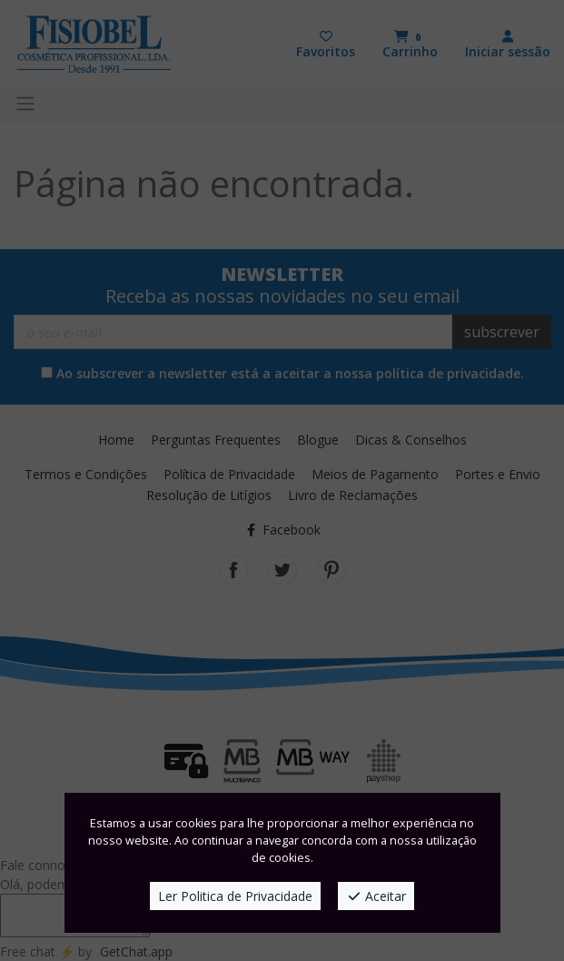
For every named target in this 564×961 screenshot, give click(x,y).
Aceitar (376, 896)
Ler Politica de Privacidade (235, 896)
